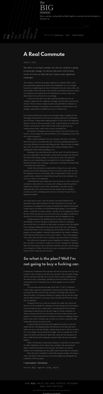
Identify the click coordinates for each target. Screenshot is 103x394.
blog (61, 33)
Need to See (51, 381)
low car (53, 363)
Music (47, 378)
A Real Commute (71, 33)
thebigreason (53, 33)
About (73, 378)
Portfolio (54, 378)
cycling (48, 363)
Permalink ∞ (40, 358)
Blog (33, 363)
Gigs (42, 378)
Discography (64, 378)
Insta (78, 378)
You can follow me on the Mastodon (51, 388)
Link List (36, 378)
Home (25, 378)
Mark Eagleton (30, 358)
